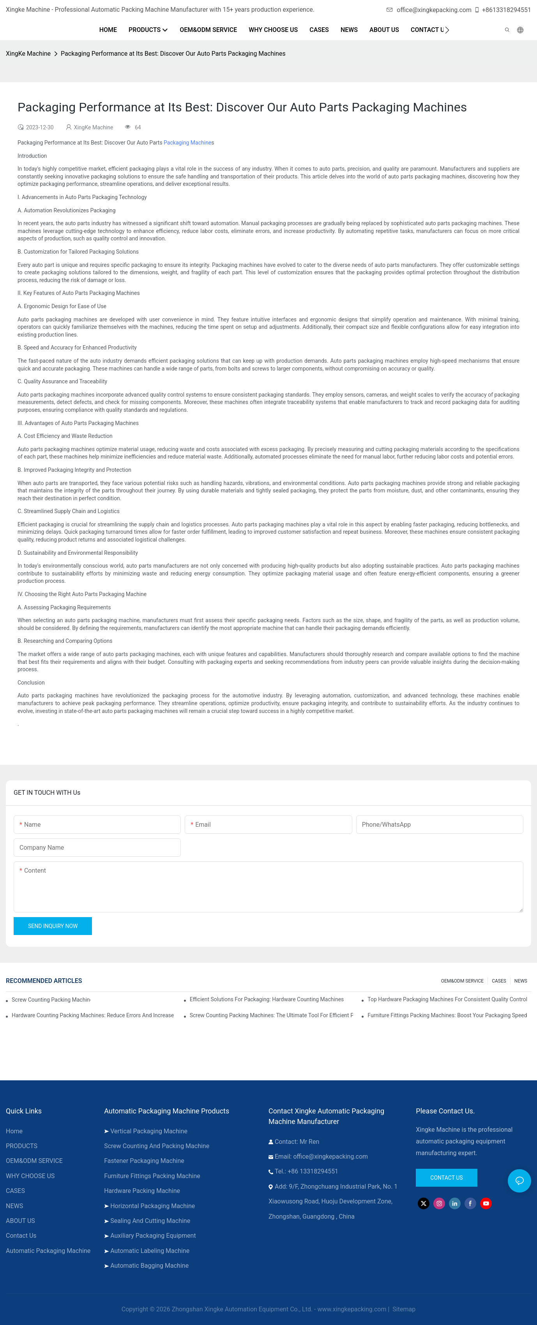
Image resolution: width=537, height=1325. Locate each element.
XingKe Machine (28, 53)
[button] (447, 30)
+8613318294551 (502, 10)
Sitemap (403, 1309)
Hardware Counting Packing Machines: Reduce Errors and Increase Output (93, 1015)
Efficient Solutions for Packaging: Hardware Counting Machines (267, 999)
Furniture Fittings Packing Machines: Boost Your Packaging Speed (447, 1015)
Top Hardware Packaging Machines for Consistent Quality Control (447, 999)
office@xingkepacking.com (429, 10)
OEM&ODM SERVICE (462, 981)
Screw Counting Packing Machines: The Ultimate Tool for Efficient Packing (271, 1015)
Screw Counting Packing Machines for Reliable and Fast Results (51, 1000)
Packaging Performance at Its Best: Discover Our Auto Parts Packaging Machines (173, 53)
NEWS (520, 981)
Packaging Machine (187, 142)
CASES (499, 981)
